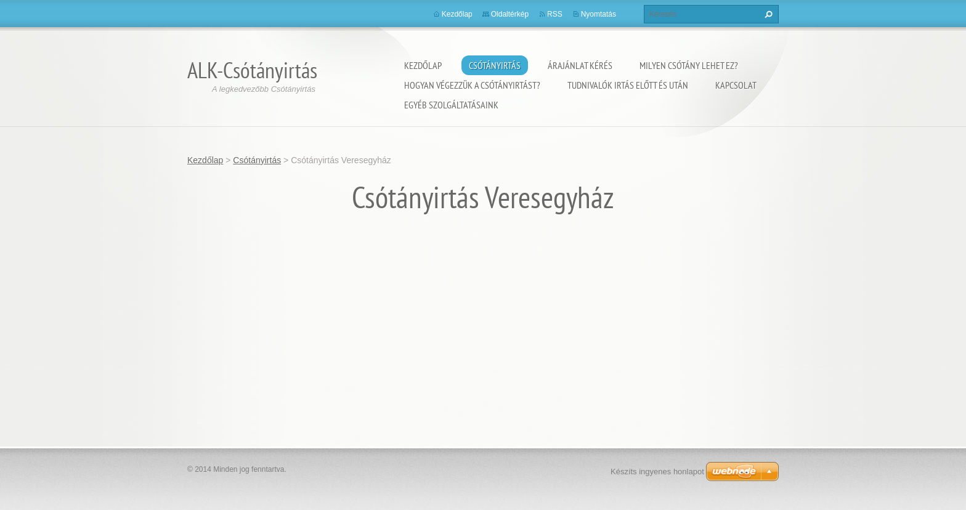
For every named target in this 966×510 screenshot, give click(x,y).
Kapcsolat (736, 85)
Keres (767, 14)
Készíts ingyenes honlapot (657, 471)
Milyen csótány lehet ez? (688, 65)
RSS (554, 14)
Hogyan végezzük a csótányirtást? (472, 85)
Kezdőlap (423, 65)
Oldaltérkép (510, 14)
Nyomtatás (598, 14)
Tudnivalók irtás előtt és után (627, 85)
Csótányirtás (495, 65)
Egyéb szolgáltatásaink (451, 105)
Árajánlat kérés (580, 65)
